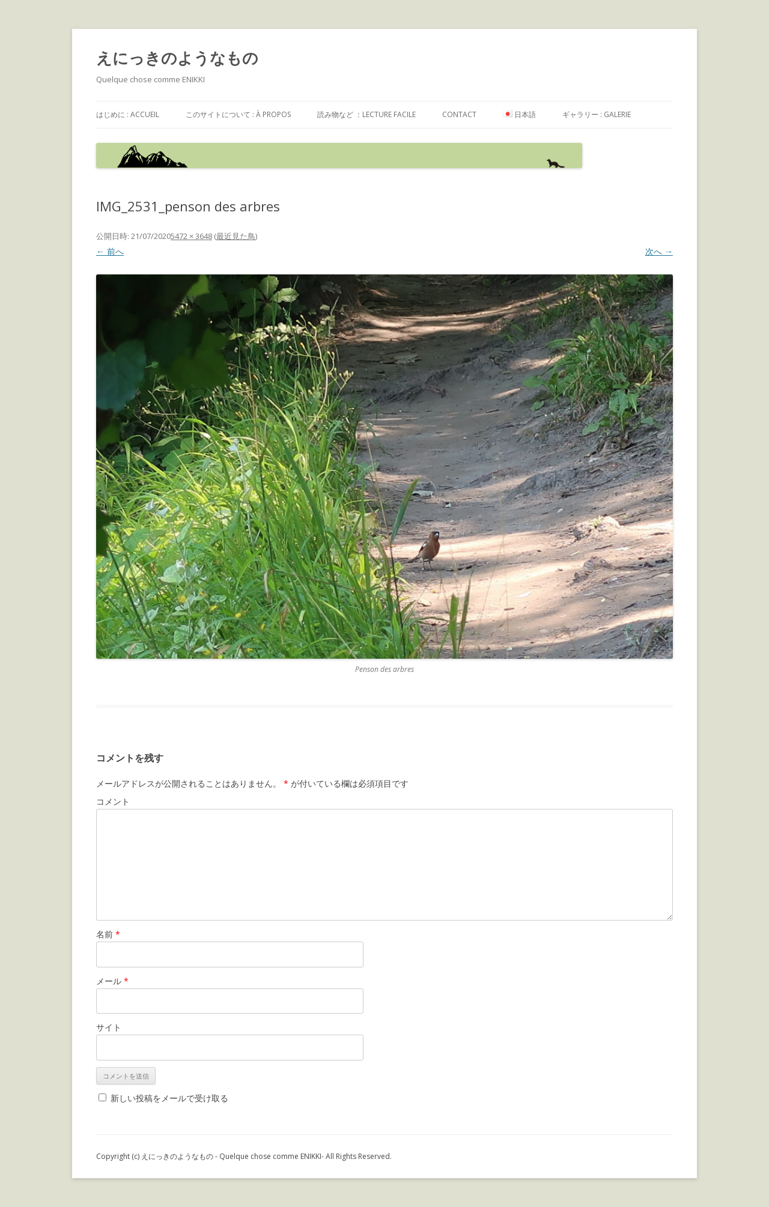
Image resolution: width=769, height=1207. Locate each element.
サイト (108, 1027)
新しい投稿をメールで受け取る (169, 1098)
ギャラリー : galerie (596, 114)
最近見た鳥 (235, 236)
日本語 (519, 114)
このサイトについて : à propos (238, 114)
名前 (108, 934)
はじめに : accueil (127, 114)
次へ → (659, 251)
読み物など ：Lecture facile (366, 114)
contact (459, 114)
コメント (113, 801)
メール (112, 981)
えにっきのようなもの (177, 57)
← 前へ (110, 251)
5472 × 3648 (191, 236)
